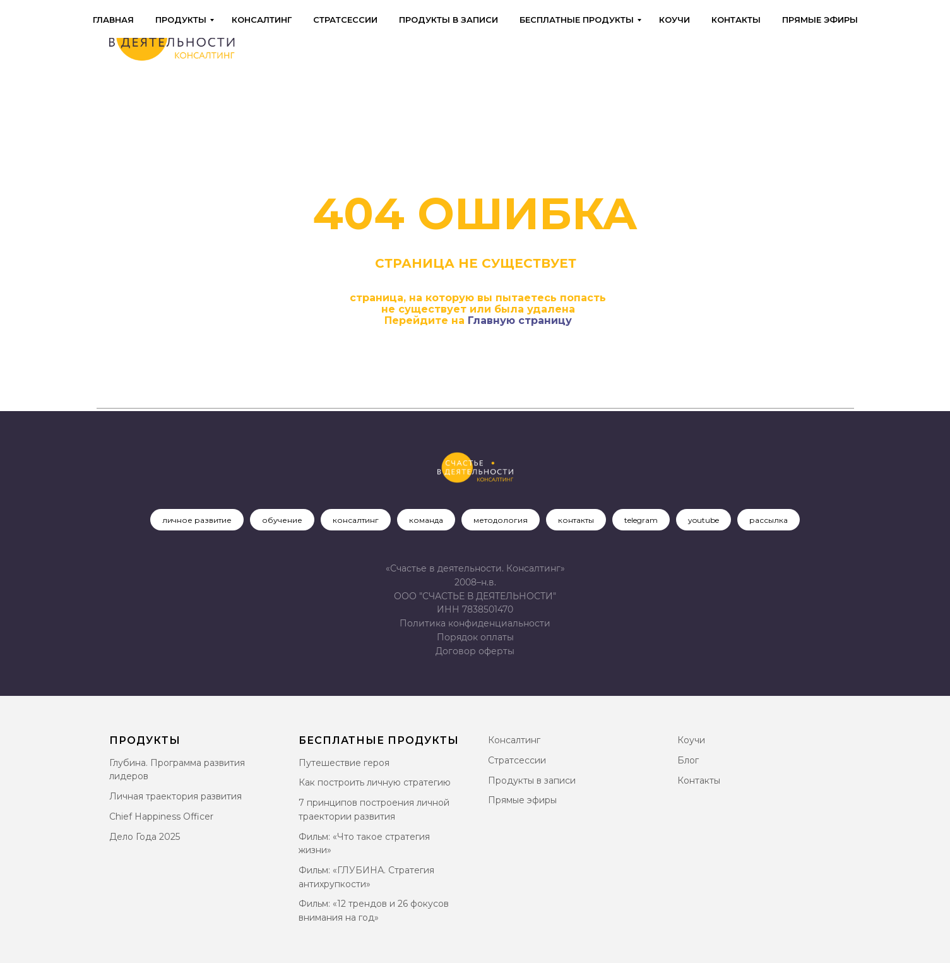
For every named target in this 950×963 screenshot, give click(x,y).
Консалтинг (262, 20)
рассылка (768, 520)
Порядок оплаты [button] (475, 637)
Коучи (674, 20)
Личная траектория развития (175, 796)
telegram (641, 520)
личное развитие (197, 520)
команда (426, 520)
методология (500, 520)
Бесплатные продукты (577, 20)
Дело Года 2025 (144, 836)
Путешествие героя (344, 763)
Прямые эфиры (820, 20)
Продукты (180, 20)
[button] (475, 651)
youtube (703, 520)
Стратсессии (345, 20)
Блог (688, 760)
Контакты (736, 20)
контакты (576, 520)
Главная (113, 20)
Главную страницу (520, 320)
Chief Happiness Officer (161, 816)
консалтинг (356, 520)
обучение (282, 520)
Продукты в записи (448, 20)
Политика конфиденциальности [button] (475, 623)
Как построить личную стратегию (375, 782)
